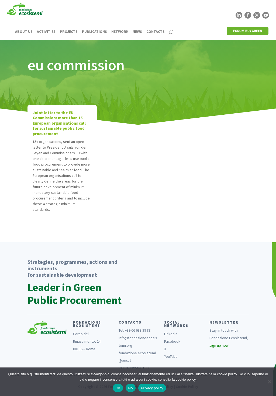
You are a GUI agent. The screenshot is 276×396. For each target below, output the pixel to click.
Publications (94, 32)
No (130, 388)
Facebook (172, 341)
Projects (69, 32)
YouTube (171, 356)
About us (24, 32)
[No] (269, 381)
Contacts (155, 32)
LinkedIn (170, 333)
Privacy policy (152, 388)
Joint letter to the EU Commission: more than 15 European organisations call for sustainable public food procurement (59, 123)
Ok (117, 388)
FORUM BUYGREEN (247, 31)
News (137, 32)
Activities (46, 32)
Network (119, 32)
